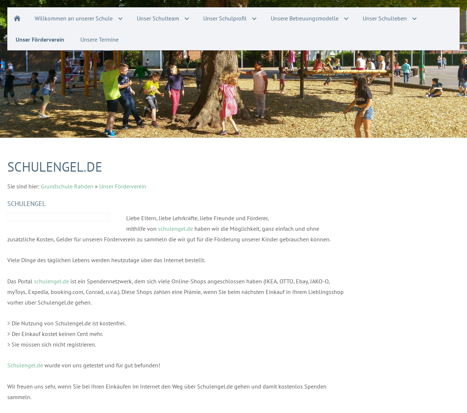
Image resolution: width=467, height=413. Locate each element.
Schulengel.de (25, 365)
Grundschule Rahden (67, 186)
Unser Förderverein (122, 186)
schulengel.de (175, 228)
